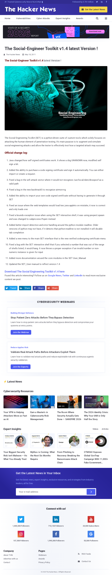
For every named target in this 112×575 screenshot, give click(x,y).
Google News (54, 275)
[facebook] (56, 538)
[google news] (91, 537)
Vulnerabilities (23, 18)
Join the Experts (20, 367)
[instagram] (21, 538)
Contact (7, 562)
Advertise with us (11, 559)
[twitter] (21, 523)
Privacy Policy (44, 562)
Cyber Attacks (43, 18)
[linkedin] (56, 523)
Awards (79, 18)
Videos (95, 429)
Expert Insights (63, 18)
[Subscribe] (91, 492)
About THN (8, 555)
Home (7, 18)
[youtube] (91, 523)
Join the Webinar (21, 332)
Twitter (65, 275)
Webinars (42, 555)
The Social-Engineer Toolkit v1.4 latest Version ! (51, 48)
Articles (105, 429)
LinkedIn (78, 275)
